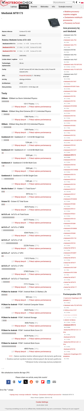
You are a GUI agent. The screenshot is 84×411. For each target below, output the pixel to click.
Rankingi (23, 7)
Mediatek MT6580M (70, 228)
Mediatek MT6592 (69, 125)
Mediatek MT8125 (69, 219)
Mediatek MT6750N (70, 91)
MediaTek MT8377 (70, 277)
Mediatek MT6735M (70, 272)
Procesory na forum (72, 23)
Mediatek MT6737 (69, 189)
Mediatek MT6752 (69, 101)
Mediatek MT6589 (69, 223)
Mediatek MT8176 (9, 47)
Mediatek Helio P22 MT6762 (73, 305)
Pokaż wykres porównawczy (39, 107)
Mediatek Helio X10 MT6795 (73, 140)
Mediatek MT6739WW (71, 170)
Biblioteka (44, 7)
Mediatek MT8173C (9, 51)
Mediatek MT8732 (69, 243)
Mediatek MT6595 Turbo (71, 86)
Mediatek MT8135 (69, 179)
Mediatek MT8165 (69, 145)
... (81, 7)
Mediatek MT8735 (69, 165)
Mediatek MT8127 (69, 194)
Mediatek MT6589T (70, 253)
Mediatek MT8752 (69, 130)
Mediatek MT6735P (70, 267)
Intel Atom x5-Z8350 (70, 315)
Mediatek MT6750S (70, 121)
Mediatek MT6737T (70, 150)
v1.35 (2, 368)
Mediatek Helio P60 (70, 40)
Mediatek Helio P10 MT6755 (73, 69)
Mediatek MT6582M (70, 199)
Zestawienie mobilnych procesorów (50, 394)
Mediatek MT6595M (70, 106)
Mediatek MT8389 (69, 233)
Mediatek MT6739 (69, 160)
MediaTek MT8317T (70, 287)
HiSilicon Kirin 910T (70, 310)
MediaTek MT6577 (70, 263)
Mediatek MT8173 (70, 155)
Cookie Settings (42, 402)
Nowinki (34, 7)
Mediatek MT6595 (69, 111)
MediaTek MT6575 (70, 282)
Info (53, 7)
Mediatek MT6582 (69, 204)
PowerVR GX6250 (25, 75)
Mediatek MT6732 (69, 135)
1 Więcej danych (19, 107)
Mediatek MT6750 (69, 96)
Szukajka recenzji (65, 7)
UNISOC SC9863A (69, 320)
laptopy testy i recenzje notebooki (20, 394)
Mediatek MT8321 (69, 214)
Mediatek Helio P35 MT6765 (73, 64)
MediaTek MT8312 (70, 248)
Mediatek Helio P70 (70, 45)
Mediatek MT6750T (70, 81)
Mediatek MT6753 (69, 116)
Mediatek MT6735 (69, 184)
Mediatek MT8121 (69, 209)
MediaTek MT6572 (70, 258)
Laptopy (14, 7)
